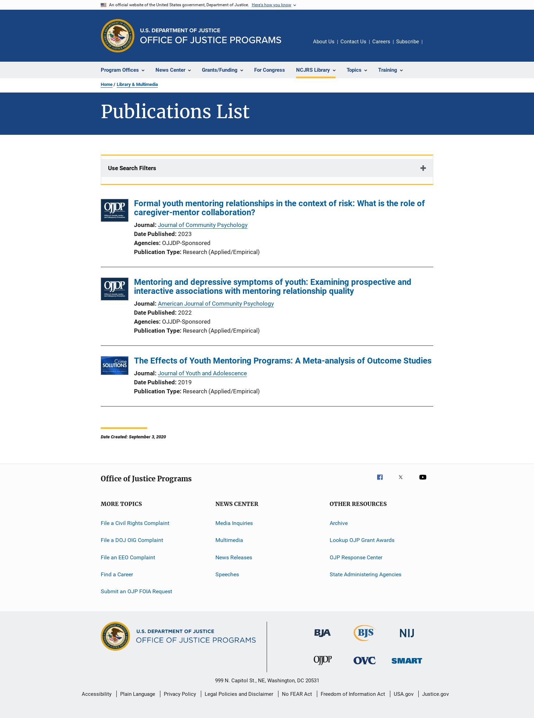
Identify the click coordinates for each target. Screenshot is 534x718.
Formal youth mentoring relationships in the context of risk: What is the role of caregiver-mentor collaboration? (279, 208)
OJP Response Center (356, 557)
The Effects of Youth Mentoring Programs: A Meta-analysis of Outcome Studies (282, 361)
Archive (339, 523)
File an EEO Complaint (128, 557)
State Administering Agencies (365, 574)
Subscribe (407, 41)
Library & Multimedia (137, 84)
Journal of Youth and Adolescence (202, 373)
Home (107, 84)
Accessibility (97, 694)
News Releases (233, 557)
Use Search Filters (132, 168)
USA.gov (403, 694)
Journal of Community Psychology (203, 224)
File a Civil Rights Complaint (135, 523)
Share (433, 46)
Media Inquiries (234, 523)
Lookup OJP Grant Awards (362, 540)
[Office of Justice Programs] (118, 36)
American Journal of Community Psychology (216, 303)
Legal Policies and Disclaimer (239, 694)
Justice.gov (435, 694)
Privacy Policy (180, 694)
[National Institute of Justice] (407, 638)
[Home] (210, 35)
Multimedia (229, 540)
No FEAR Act (297, 694)
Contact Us (353, 41)
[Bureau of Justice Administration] (322, 638)
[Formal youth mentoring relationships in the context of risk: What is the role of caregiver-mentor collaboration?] (114, 211)
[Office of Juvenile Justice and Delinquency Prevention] (323, 666)
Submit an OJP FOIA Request (136, 591)
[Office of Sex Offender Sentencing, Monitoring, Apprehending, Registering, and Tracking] (407, 664)
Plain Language (137, 694)
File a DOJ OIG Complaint (132, 540)
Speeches (227, 574)
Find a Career (117, 574)
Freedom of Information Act (353, 694)
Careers (381, 41)
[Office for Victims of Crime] (365, 665)
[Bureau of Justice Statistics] (365, 642)
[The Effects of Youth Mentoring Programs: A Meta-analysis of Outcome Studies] (114, 366)
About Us (324, 41)
